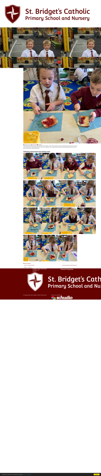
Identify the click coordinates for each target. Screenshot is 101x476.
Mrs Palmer (34, 144)
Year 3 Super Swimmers (29, 265)
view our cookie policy (22, 474)
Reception (40, 144)
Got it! (97, 474)
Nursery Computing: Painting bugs (69, 265)
